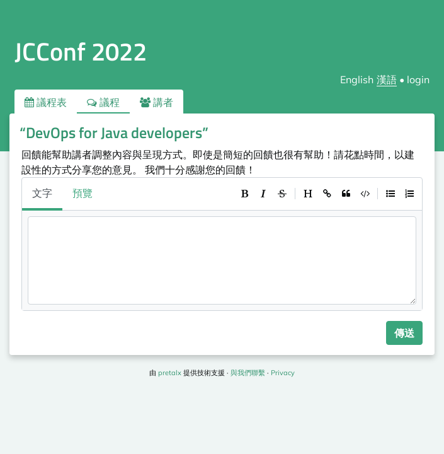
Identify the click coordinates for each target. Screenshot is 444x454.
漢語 (387, 79)
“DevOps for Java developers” (114, 132)
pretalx (169, 372)
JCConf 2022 (80, 51)
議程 (103, 102)
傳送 (404, 332)
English (356, 79)
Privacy (283, 372)
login (418, 79)
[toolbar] (327, 193)
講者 (156, 102)
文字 (42, 193)
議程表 (46, 102)
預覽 (82, 193)
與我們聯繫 (248, 372)
